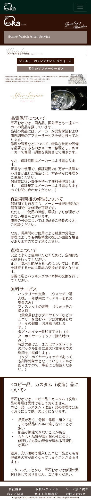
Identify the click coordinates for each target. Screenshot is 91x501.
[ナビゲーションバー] (80, 7)
